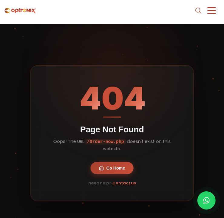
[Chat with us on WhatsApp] (206, 200)
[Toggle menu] (211, 10)
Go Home (112, 168)
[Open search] (198, 11)
